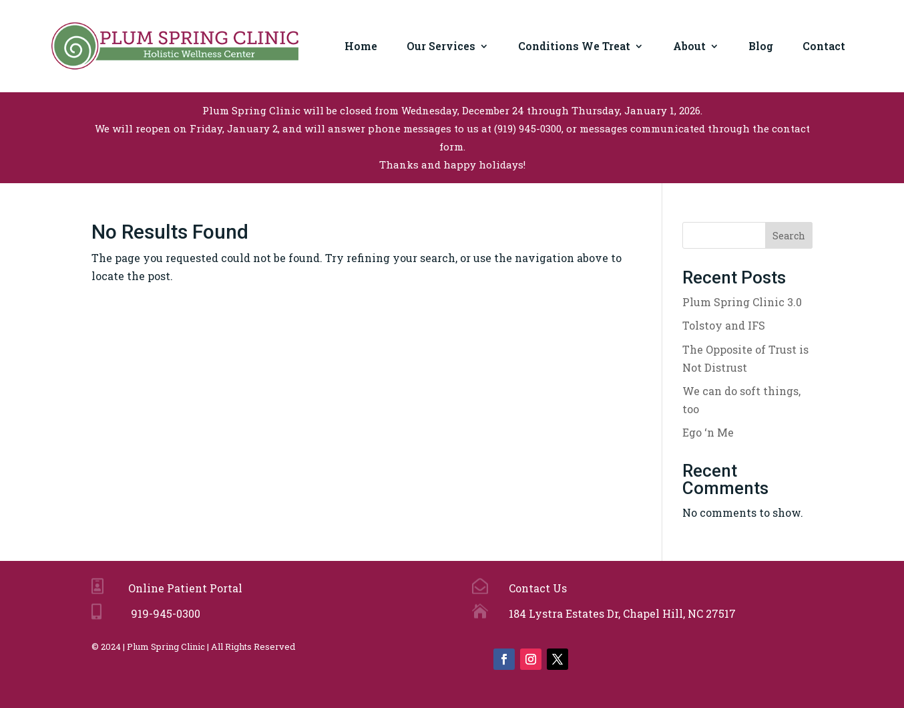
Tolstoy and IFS (723, 325)
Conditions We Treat (574, 46)
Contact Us (536, 588)
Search (788, 235)
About (689, 46)
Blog (760, 46)
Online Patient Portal (182, 588)
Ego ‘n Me (708, 432)
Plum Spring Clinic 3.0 (742, 302)
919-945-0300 (163, 613)
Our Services (441, 46)
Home (361, 46)
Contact (824, 46)
